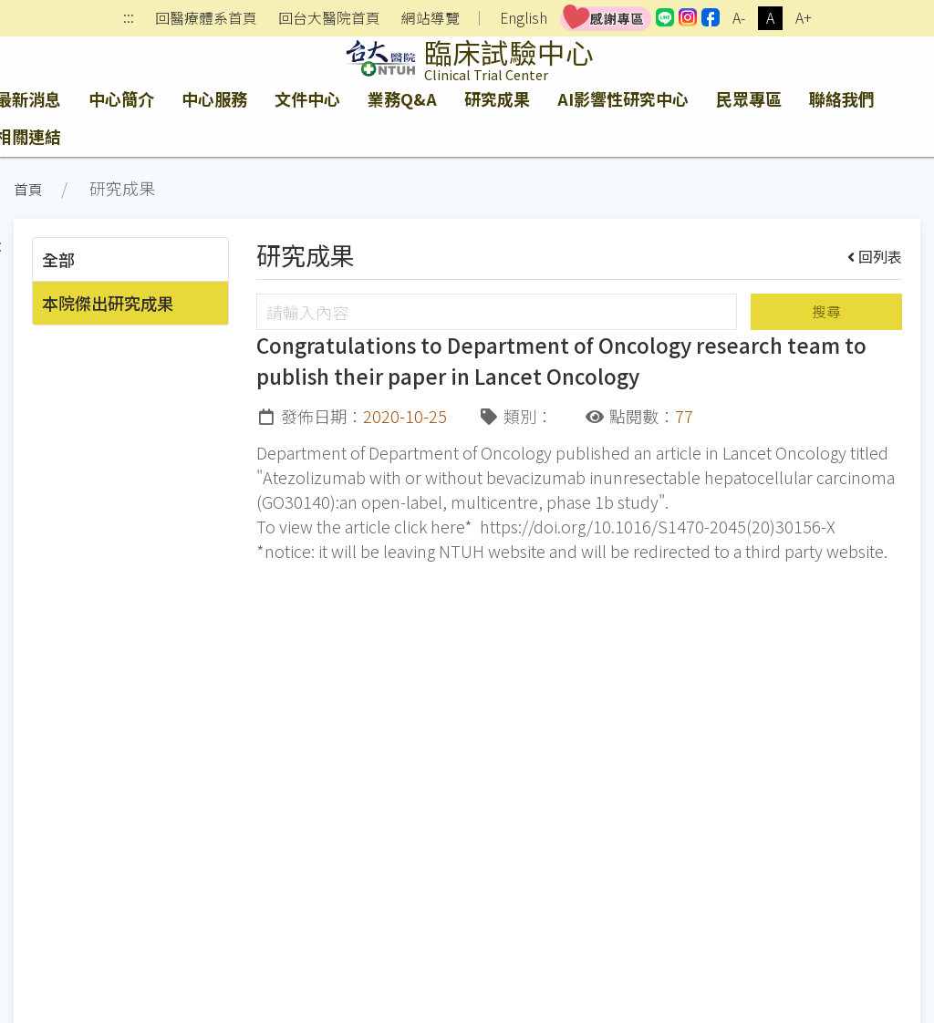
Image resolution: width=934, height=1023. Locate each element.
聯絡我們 (842, 98)
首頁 (28, 189)
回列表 (875, 256)
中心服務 (214, 98)
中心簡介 (121, 98)
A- (738, 17)
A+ (803, 17)
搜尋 (826, 311)
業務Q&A (402, 98)
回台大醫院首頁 (329, 18)
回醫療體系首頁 (206, 18)
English (523, 17)
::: (128, 18)
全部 (58, 259)
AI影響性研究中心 (623, 98)
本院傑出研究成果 (107, 303)
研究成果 (497, 98)
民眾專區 (749, 98)
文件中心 (307, 98)
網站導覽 (430, 18)
